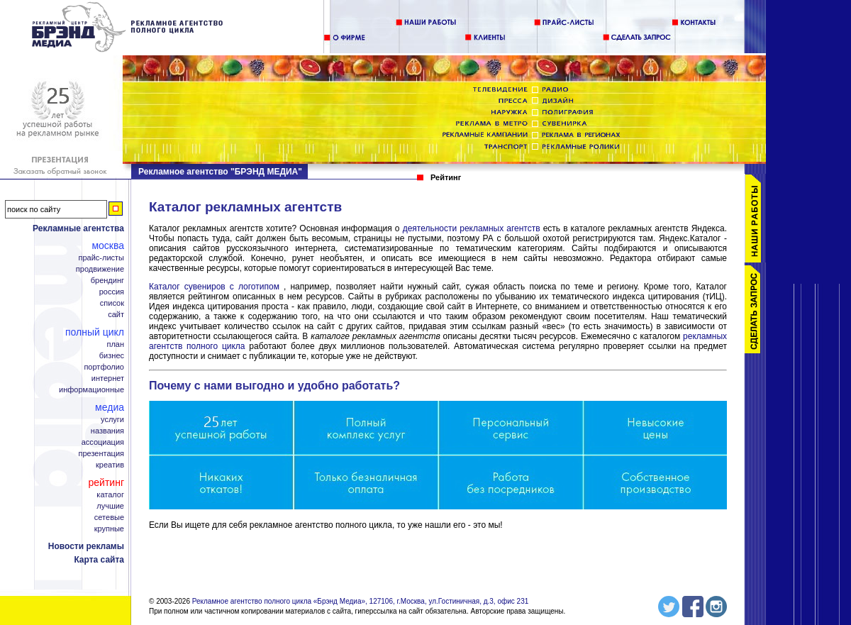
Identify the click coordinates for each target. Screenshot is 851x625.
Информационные (91, 390)
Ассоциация (103, 442)
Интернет (107, 378)
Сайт (116, 315)
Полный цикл (94, 332)
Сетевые (109, 517)
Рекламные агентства (78, 228)
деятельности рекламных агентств (473, 228)
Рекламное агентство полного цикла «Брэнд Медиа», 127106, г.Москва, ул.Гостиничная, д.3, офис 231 (360, 601)
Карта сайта (99, 560)
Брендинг (107, 280)
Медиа (109, 407)
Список (112, 303)
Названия (107, 431)
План (115, 344)
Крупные (109, 529)
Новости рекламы (86, 546)
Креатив (110, 465)
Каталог (110, 495)
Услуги (112, 420)
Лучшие (110, 506)
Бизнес (111, 356)
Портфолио (104, 367)
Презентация (102, 454)
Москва (107, 245)
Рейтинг (106, 482)
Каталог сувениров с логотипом (214, 287)
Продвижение (100, 269)
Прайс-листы (101, 258)
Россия (111, 292)
